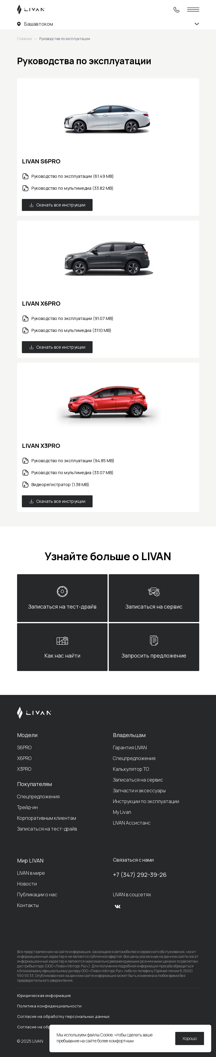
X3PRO (24, 769)
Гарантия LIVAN (130, 747)
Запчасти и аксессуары (139, 790)
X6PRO (24, 758)
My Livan (122, 812)
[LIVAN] (30, 9)
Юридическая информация (44, 995)
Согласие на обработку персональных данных (63, 1016)
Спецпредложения (38, 796)
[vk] (118, 906)
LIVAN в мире (31, 873)
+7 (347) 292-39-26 (140, 875)
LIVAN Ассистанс (131, 822)
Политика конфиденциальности (49, 1006)
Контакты (28, 905)
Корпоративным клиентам (46, 818)
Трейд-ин (27, 807)
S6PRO (24, 747)
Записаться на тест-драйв (47, 828)
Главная (24, 38)
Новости (27, 883)
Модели (27, 735)
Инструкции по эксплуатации (146, 801)
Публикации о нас (37, 894)
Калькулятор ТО (131, 769)
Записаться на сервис (138, 779)
